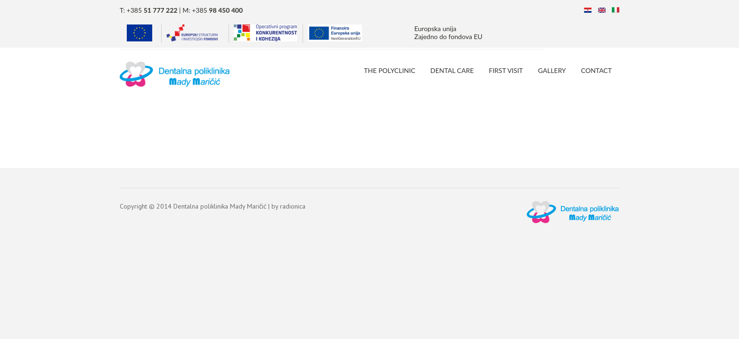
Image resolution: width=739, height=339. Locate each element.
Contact (596, 70)
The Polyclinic (389, 70)
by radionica (288, 206)
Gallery (552, 70)
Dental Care (452, 70)
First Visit (506, 70)
